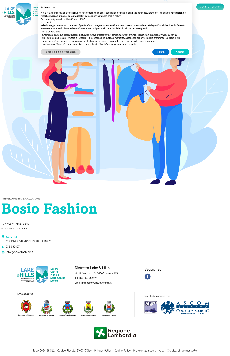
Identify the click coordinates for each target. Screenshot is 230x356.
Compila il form (209, 7)
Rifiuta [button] (161, 52)
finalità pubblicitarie (50, 31)
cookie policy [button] (114, 16)
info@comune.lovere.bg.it (97, 283)
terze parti (46, 22)
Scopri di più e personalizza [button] (60, 52)
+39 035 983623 (88, 278)
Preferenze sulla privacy (150, 351)
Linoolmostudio (189, 351)
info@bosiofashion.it (20, 252)
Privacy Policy (102, 351)
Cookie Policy (122, 351)
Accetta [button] (180, 52)
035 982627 (13, 247)
